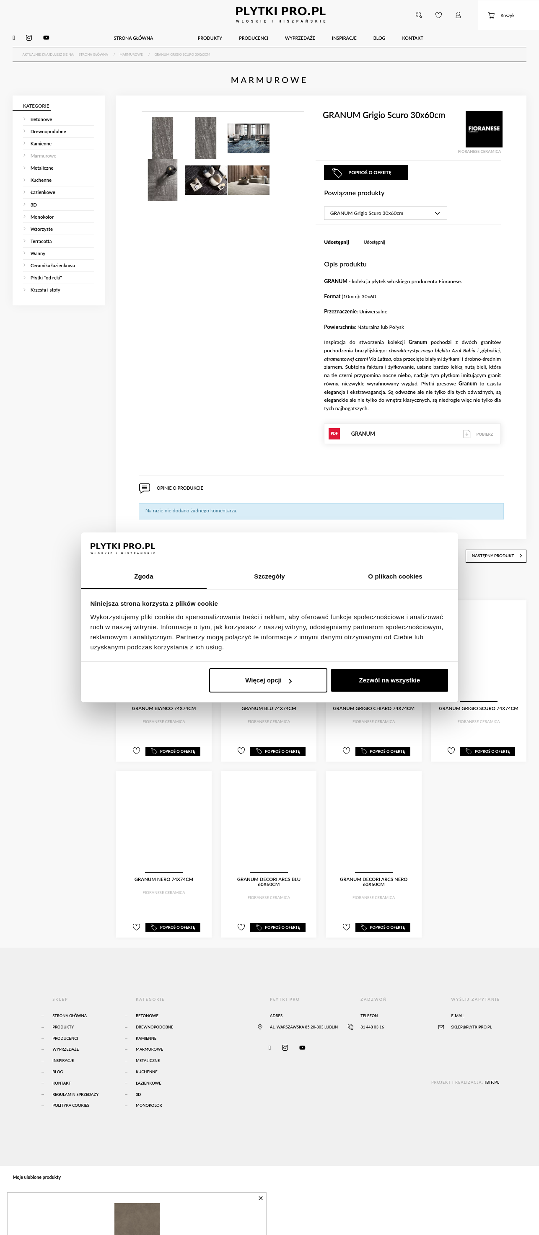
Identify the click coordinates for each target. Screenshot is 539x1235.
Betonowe (147, 1013)
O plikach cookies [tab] (395, 576)
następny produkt (498, 553)
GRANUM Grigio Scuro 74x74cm (478, 706)
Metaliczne (148, 1058)
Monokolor (149, 1103)
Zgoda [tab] (143, 576)
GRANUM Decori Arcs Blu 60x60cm (269, 879)
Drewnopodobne (155, 1024)
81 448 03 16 (372, 1024)
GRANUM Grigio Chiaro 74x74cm (374, 706)
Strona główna (69, 1013)
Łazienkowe (148, 1080)
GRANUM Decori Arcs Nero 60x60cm (374, 879)
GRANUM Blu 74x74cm (268, 706)
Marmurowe (149, 1046)
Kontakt (61, 1080)
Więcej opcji (268, 680)
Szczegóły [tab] (269, 576)
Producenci (65, 1035)
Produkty (63, 1024)
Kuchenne (147, 1069)
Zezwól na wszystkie (389, 680)
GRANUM (412, 432)
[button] (419, 14)
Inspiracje (63, 1058)
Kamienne (146, 1035)
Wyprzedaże (65, 1046)
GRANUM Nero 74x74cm (164, 877)
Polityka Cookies (70, 1103)
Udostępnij (374, 240)
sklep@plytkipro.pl (471, 1024)
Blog (57, 1069)
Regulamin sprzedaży (75, 1091)
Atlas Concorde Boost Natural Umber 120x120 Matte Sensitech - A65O (114, 1213)
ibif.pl (492, 1079)
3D (138, 1091)
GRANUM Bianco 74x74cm (164, 706)
